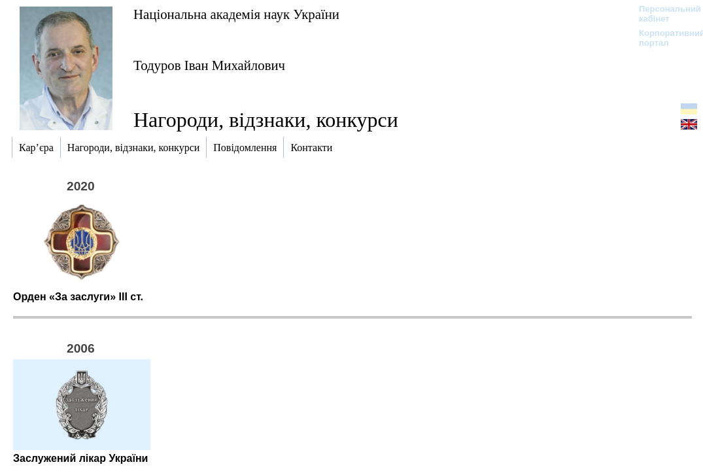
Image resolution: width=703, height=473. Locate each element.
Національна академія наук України (236, 14)
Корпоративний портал (663, 38)
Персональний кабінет (663, 14)
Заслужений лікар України (80, 458)
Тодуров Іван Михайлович (209, 65)
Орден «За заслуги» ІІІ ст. (78, 296)
